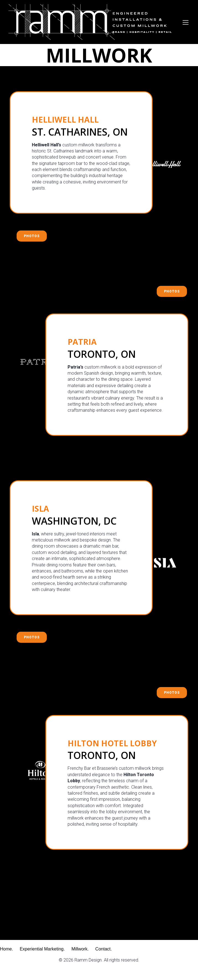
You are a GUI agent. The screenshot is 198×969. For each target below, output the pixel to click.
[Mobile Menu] (185, 22)
